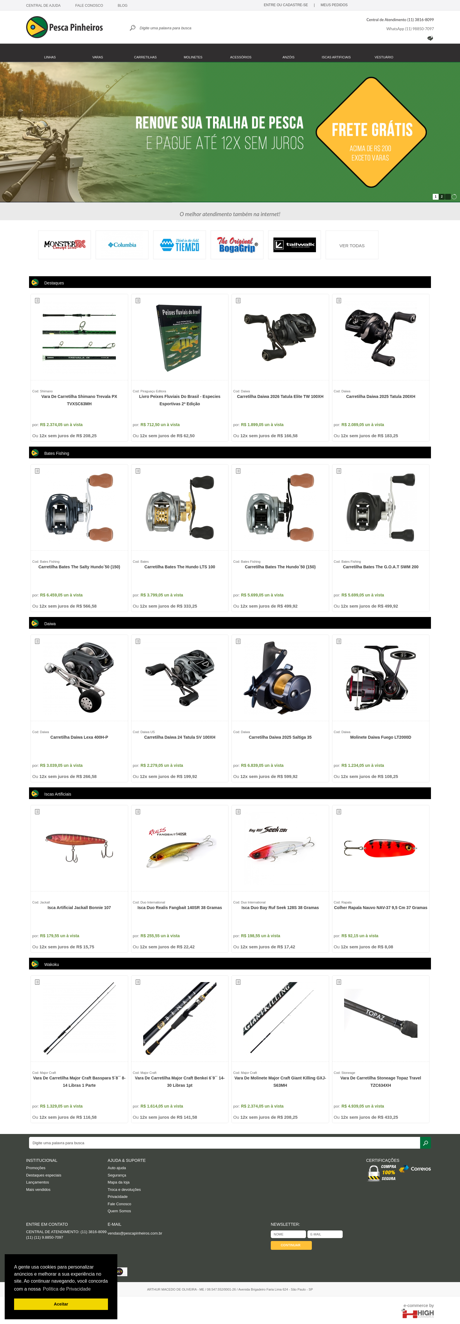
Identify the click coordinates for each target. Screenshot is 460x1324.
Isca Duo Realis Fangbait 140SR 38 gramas (180, 907)
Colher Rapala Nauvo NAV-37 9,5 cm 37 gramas (380, 907)
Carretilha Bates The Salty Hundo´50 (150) (79, 566)
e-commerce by (419, 1305)
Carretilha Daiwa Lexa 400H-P (79, 737)
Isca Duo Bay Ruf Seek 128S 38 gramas (280, 907)
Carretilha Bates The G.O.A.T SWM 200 (381, 566)
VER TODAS (352, 245)
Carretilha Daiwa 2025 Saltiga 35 (280, 737)
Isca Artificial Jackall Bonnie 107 (79, 907)
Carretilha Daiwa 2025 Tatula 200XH (380, 396)
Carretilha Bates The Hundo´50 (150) (280, 566)
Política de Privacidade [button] (67, 1288)
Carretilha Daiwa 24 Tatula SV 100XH (179, 737)
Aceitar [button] (61, 1304)
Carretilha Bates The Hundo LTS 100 (179, 566)
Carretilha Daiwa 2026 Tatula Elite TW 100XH (280, 396)
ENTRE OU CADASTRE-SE (286, 5)
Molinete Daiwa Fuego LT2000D (380, 737)
